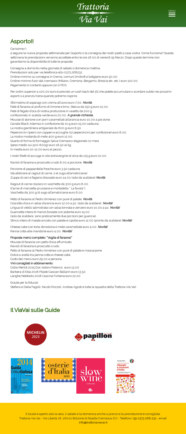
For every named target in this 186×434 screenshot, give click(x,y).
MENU (173, 13)
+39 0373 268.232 (144, 418)
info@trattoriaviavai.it (93, 422)
